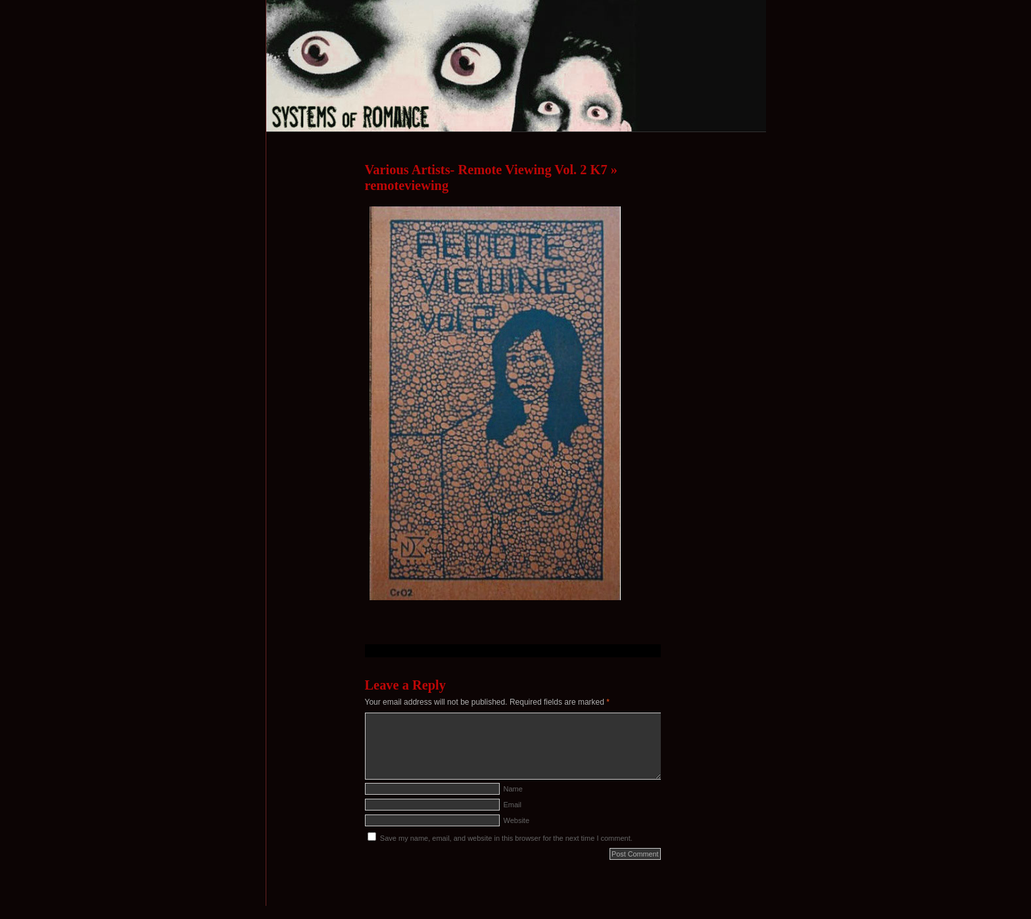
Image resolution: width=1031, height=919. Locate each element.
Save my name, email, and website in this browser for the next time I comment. (506, 838)
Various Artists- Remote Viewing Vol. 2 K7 (486, 169)
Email (513, 805)
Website (517, 820)
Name (513, 789)
